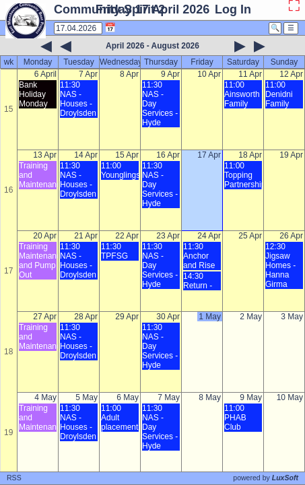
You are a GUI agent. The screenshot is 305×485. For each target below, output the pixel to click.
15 (8, 109)
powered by (265, 478)
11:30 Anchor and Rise (199, 256)
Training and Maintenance (38, 175)
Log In (233, 9)
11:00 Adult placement (119, 417)
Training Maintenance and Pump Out (38, 261)
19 (8, 432)
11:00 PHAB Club (235, 417)
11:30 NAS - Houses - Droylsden (78, 99)
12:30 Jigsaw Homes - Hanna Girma (280, 265)
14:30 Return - (197, 280)
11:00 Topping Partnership (243, 175)
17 (8, 271)
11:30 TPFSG (114, 251)
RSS (14, 478)
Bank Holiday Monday (33, 94)
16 (8, 190)
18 (8, 351)
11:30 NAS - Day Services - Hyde (160, 103)
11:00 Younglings (120, 170)
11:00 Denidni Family (279, 94)
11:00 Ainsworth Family (242, 94)
